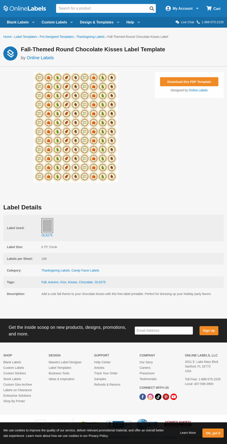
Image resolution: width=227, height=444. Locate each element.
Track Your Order (106, 373)
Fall (44, 282)
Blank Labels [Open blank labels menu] (21, 22)
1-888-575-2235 (210, 22)
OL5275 (100, 282)
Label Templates (25, 36)
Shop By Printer (14, 401)
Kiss (63, 282)
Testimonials (148, 379)
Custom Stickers (14, 373)
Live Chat (185, 22)
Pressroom (147, 373)
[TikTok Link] (158, 396)
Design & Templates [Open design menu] (99, 22)
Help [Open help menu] (133, 22)
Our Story (146, 362)
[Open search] (152, 9)
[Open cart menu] (213, 8)
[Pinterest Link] (166, 396)
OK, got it (213, 433)
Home (7, 36)
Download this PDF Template (189, 82)
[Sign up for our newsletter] (164, 331)
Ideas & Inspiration (61, 379)
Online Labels (40, 57)
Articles (99, 367)
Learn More (188, 432)
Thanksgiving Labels (90, 36)
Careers (145, 367)
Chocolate (86, 282)
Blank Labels (12, 362)
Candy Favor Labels (85, 270)
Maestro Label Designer (65, 362)
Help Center (102, 362)
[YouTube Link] (173, 396)
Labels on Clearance (17, 390)
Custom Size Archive (17, 384)
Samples (100, 379)
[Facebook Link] (143, 396)
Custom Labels (13, 367)
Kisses (72, 282)
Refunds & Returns (107, 384)
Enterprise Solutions (17, 395)
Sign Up (209, 330)
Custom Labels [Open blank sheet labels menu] (57, 22)
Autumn (53, 282)
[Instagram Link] (151, 396)
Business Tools (59, 373)
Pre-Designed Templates (57, 36)
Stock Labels (12, 379)
